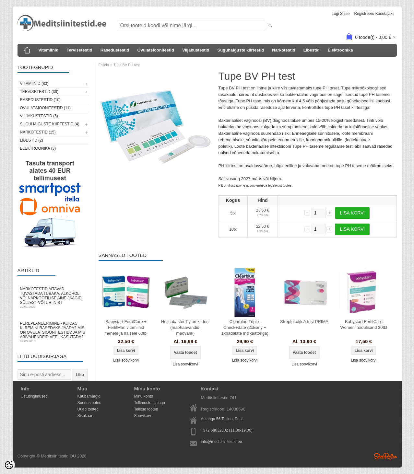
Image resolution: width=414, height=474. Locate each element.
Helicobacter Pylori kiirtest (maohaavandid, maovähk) (185, 327)
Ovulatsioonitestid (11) (45, 108)
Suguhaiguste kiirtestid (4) (49, 124)
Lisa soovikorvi (126, 360)
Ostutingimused (34, 396)
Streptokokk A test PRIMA (304, 321)
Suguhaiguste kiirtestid (241, 50)
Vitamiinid (49, 50)
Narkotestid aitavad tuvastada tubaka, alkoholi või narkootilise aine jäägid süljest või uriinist (53, 297)
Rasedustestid (115, 50)
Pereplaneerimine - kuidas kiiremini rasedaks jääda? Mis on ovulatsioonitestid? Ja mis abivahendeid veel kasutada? (53, 332)
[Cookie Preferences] (9, 465)
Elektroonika (340, 50)
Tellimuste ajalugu (149, 402)
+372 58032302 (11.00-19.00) (227, 430)
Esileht (104, 65)
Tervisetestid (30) (39, 91)
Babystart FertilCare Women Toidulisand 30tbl (363, 324)
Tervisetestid (79, 50)
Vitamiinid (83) (34, 83)
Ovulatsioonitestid (155, 50)
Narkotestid (283, 50)
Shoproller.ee (385, 456)
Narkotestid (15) (38, 132)
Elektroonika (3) (38, 148)
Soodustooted (89, 402)
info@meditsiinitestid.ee (221, 441)
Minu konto (143, 396)
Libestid (311, 50)
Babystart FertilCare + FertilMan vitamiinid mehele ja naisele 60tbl (126, 327)
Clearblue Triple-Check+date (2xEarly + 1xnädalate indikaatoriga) (244, 327)
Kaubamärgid (89, 396)
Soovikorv (142, 415)
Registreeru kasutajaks (374, 13)
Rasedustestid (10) (40, 100)
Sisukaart (85, 415)
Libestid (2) (31, 140)
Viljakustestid (195, 50)
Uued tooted (88, 409)
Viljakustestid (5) (39, 116)
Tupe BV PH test (126, 65)
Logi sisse (340, 13)
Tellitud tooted (146, 409)
